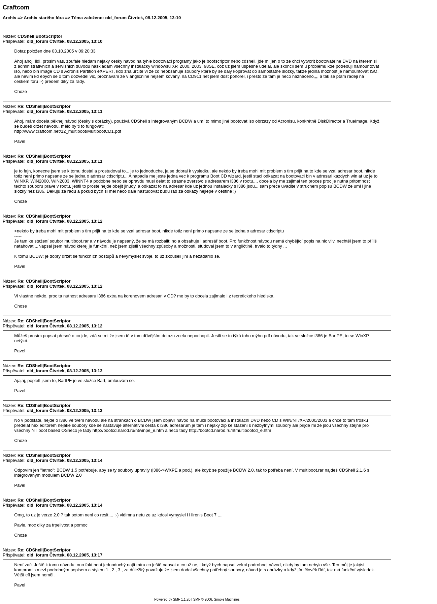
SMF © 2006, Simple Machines (216, 599)
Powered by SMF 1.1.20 (172, 599)
